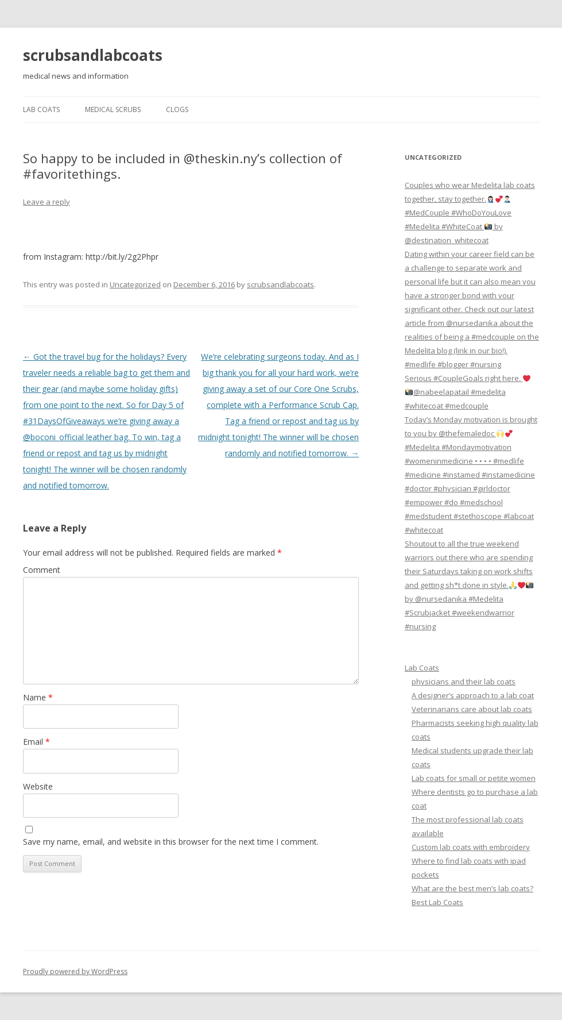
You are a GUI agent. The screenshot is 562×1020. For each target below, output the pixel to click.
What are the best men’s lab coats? (472, 888)
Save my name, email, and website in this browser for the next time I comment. (171, 841)
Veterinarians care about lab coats (472, 709)
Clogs (177, 109)
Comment (41, 569)
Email (36, 741)
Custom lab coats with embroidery (471, 847)
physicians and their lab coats (464, 681)
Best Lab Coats (437, 902)
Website (38, 786)
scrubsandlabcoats (92, 55)
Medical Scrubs (113, 109)
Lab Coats (41, 109)
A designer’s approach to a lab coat (473, 695)
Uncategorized (135, 284)
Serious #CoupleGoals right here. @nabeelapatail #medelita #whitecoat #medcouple (467, 392)
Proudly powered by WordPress (75, 971)
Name (38, 697)
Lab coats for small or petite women (474, 778)
